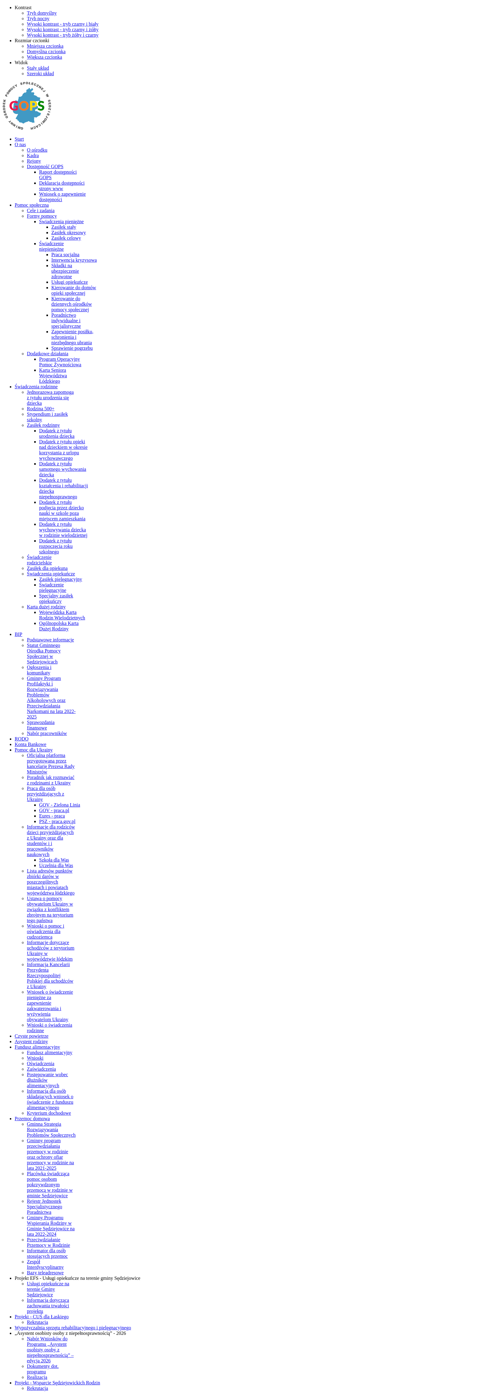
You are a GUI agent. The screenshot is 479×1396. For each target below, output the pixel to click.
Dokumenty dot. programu (43, 1369)
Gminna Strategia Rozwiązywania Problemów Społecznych (51, 1129)
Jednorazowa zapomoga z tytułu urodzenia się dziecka (50, 398)
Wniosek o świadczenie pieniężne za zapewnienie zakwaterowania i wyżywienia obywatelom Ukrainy (50, 1005)
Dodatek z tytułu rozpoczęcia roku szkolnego (56, 546)
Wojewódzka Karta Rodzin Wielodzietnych (62, 615)
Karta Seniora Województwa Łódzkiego (53, 375)
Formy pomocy (42, 216)
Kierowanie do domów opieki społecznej (73, 290)
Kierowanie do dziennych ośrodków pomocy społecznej (71, 304)
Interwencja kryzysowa (74, 260)
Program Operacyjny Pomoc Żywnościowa (60, 361)
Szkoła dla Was (54, 859)
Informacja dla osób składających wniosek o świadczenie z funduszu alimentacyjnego (50, 1099)
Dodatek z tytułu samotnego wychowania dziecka (62, 469)
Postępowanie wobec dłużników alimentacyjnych (47, 1080)
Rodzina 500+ (40, 408)
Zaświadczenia (41, 1069)
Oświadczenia (40, 1063)
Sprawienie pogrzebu (72, 348)
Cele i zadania (41, 210)
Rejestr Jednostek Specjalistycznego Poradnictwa (44, 1206)
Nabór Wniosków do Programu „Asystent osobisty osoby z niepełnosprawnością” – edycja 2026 (50, 1349)
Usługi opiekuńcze (69, 282)
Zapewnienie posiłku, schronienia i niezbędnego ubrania (72, 337)
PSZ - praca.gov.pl (57, 821)
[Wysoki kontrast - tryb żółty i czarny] (63, 35)
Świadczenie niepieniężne (51, 246)
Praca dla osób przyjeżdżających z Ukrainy (45, 794)
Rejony (34, 161)
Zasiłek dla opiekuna (47, 568)
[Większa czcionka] (44, 57)
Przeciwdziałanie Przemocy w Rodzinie (48, 1242)
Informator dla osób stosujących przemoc (47, 1253)
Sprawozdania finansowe (41, 725)
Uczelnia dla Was (56, 865)
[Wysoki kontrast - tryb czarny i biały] (63, 24)
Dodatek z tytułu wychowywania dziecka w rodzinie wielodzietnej (63, 530)
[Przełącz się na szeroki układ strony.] (40, 73)
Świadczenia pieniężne (61, 221)
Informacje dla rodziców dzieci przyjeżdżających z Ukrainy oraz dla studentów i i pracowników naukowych (51, 840)
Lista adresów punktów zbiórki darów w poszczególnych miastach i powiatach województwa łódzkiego (51, 882)
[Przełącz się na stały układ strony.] (38, 68)
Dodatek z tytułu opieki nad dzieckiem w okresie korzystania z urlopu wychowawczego (63, 450)
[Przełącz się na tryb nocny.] (38, 18)
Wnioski (35, 1058)
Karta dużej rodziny (46, 606)
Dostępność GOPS (45, 166)
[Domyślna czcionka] (46, 51)
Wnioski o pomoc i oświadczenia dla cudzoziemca (45, 931)
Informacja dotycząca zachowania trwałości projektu (48, 1306)
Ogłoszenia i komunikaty (39, 670)
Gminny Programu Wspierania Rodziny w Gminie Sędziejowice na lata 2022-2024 (51, 1226)
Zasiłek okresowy (68, 232)
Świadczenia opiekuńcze (51, 573)
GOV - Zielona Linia (59, 804)
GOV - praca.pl (54, 810)
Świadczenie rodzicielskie (39, 560)
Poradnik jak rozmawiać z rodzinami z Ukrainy (51, 780)
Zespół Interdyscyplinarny (45, 1264)
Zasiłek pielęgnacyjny (60, 579)
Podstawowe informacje (50, 639)
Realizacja (37, 1377)
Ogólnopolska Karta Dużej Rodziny (59, 626)
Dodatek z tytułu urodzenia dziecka (57, 433)
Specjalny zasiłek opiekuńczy (56, 598)
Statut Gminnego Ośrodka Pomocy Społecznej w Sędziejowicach (44, 653)
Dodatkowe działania (47, 353)
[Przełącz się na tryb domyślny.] (42, 13)
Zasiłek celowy (66, 238)
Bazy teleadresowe (45, 1272)
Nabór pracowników (47, 733)
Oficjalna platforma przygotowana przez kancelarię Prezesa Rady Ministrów (51, 763)
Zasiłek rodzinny (43, 425)
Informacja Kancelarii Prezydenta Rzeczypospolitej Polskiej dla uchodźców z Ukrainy (50, 975)
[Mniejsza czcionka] (45, 46)
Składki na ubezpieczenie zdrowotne (65, 271)
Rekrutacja (37, 1322)
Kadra (33, 155)
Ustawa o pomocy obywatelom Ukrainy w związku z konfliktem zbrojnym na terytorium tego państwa (50, 909)
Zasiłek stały (63, 227)
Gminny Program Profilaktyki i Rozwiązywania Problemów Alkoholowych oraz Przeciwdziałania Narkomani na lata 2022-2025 (51, 697)
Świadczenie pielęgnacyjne (52, 587)
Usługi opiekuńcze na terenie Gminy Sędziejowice (48, 1289)
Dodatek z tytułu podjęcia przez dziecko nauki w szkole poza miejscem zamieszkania (62, 510)
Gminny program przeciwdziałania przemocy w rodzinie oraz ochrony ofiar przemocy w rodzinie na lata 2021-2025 (50, 1154)
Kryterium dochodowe (49, 1113)
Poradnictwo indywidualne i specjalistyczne (66, 320)
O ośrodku (37, 150)
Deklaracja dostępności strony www (62, 185)
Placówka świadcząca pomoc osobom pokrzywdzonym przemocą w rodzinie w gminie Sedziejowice (50, 1184)
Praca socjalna (65, 254)
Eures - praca (52, 815)
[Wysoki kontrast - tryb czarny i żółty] (63, 29)
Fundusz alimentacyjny (49, 1052)
